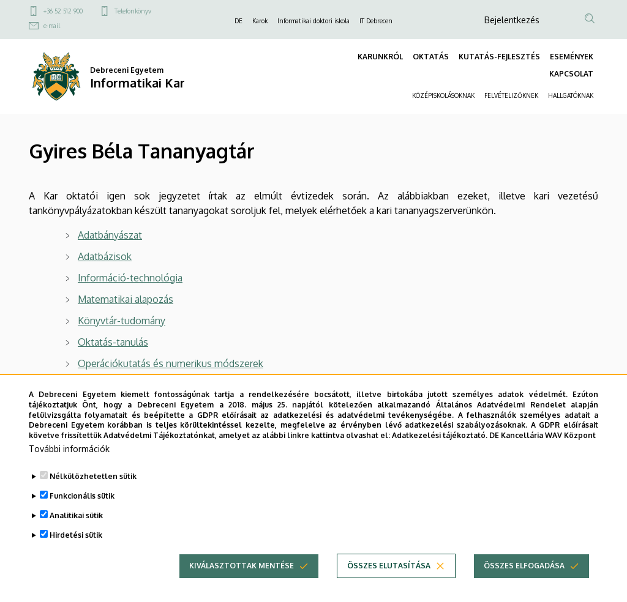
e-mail (51, 25)
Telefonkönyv (133, 11)
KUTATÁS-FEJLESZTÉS (499, 56)
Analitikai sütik (76, 515)
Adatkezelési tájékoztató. (439, 435)
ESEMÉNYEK (571, 56)
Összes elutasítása (388, 565)
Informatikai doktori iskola (313, 20)
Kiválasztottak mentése (241, 565)
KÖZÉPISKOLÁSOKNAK (443, 95)
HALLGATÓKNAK (570, 95)
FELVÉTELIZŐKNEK (511, 95)
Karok (260, 20)
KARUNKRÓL (380, 56)
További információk (69, 449)
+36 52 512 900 (63, 11)
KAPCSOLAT (571, 73)
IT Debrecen (375, 20)
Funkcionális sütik (82, 495)
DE (238, 20)
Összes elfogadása (524, 565)
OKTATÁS (431, 56)
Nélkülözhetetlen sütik (93, 476)
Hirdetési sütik (76, 535)
